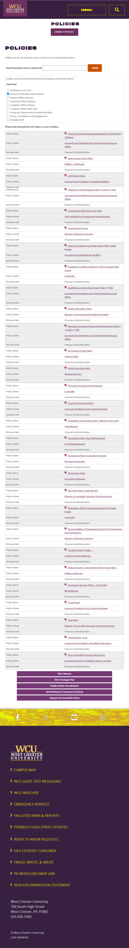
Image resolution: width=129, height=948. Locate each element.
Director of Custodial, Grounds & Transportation (88, 496)
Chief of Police (71, 356)
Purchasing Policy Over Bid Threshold (86, 438)
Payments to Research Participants (85, 385)
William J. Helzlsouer (75, 164)
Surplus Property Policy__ (80, 550)
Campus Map (25, 770)
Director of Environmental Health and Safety (87, 314)
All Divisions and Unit (20, 90)
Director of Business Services (79, 233)
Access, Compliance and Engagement (29, 116)
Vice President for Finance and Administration (87, 216)
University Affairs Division (23, 101)
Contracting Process (78, 228)
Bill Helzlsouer (71, 590)
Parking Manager (73, 374)
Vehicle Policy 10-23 (77, 637)
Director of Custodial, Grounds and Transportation (90, 625)
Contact (64, 31)
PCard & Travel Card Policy (80, 403)
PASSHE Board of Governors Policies (64, 691)
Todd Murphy (71, 426)
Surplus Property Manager (78, 555)
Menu (86, 10)
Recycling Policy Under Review (83, 490)
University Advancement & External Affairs (31, 112)
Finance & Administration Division (27, 93)
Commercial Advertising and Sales (85, 210)
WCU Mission (64, 673)
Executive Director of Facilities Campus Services (88, 660)
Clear (95, 67)
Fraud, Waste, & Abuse (33, 862)
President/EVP (17, 119)
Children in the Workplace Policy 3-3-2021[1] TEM (92, 189)
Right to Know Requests (36, 839)
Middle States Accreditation (64, 685)
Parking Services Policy (79, 368)
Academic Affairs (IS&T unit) (23, 108)
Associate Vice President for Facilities (83, 254)
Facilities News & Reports (36, 815)
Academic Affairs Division (22, 105)
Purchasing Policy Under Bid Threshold (87, 455)
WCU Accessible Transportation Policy (86, 655)
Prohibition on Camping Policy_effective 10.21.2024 (93, 420)
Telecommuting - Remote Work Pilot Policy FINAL (92, 567)
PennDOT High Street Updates (40, 827)
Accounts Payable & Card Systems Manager (86, 408)
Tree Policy (73, 620)
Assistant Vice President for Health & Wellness (87, 181)
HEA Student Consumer (35, 850)
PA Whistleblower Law (34, 873)
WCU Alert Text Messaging (37, 781)
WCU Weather (26, 793)
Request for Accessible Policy (64, 697)
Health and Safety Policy (80, 308)
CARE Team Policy (76, 175)
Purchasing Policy (76, 473)
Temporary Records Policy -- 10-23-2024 (87, 585)
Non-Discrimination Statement (42, 885)
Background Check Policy (80, 158)
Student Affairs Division (22, 97)
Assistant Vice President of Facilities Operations (88, 643)
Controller (70, 276)
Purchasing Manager (75, 443)
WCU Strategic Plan (65, 679)
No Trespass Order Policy (80, 350)
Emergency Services (31, 804)
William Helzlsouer (74, 573)
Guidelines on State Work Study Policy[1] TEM (90, 287)
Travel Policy (74, 602)
